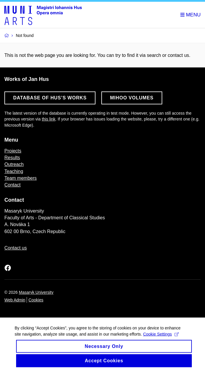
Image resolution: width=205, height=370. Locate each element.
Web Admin (14, 300)
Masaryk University (36, 292)
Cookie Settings (161, 336)
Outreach (14, 164)
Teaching (13, 171)
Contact (12, 184)
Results (12, 157)
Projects (12, 150)
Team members (20, 178)
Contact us (15, 247)
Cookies (35, 300)
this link (49, 119)
